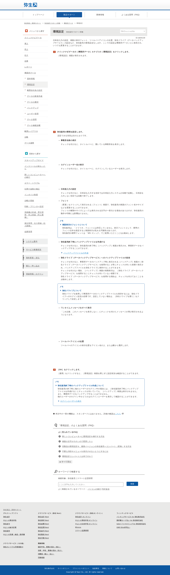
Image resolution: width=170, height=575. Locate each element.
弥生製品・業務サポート (32, 23)
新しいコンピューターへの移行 (35, 176)
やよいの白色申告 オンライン (86, 524)
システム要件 (32, 241)
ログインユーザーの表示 (71, 401)
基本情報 (31, 79)
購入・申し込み (33, 266)
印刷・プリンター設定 (34, 206)
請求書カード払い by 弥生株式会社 (130, 520)
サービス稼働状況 (33, 250)
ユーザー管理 (33, 114)
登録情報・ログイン (34, 274)
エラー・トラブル (32, 183)
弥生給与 (6, 524)
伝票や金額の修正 (32, 189)
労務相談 (41, 557)
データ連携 (29, 143)
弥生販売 (6, 531)
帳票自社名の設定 (35, 90)
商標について (107, 568)
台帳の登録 (29, 201)
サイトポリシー (63, 568)
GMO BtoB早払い (123, 527)
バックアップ (33, 108)
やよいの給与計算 (10, 527)
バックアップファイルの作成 (75, 253)
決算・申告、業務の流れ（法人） (50, 550)
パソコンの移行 (94, 489)
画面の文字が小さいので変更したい (77, 441)
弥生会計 (6, 517)
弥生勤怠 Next (43, 534)
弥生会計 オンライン (83, 517)
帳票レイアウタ (31, 131)
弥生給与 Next (43, 531)
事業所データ (68, 23)
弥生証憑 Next (43, 527)
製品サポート (69, 15)
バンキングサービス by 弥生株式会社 (131, 517)
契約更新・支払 (33, 258)
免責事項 (95, 568)
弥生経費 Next (43, 524)
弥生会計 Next (43, 517)
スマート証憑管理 (82, 531)
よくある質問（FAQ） (131, 15)
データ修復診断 (34, 125)
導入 (26, 44)
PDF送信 (106, 489)
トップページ (38, 15)
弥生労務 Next (43, 538)
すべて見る (66, 462)
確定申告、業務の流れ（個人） (49, 547)
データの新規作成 (35, 96)
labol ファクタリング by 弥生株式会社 (131, 524)
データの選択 (33, 102)
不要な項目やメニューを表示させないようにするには (85, 451)
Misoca (78, 527)
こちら (118, 414)
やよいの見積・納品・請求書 (14, 534)
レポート (28, 67)
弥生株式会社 (49, 568)
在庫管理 (28, 232)
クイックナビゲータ (33, 38)
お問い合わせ (120, 568)
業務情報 (100, 15)
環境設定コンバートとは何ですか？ (77, 456)
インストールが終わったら (35, 167)
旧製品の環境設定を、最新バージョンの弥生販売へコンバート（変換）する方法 (96, 446)
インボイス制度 (31, 195)
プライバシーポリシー (81, 568)
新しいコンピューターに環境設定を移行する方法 (83, 436)
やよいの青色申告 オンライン (86, 520)
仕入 (26, 55)
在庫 (26, 61)
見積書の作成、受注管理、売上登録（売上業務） (34, 214)
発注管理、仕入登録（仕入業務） (35, 224)
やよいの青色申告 (10, 520)
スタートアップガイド (34, 160)
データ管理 (32, 119)
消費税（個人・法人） (46, 554)
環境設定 (31, 84)
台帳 (26, 137)
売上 (26, 49)
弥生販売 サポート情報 (52, 23)
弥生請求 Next (43, 520)
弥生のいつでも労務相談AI (13, 547)
